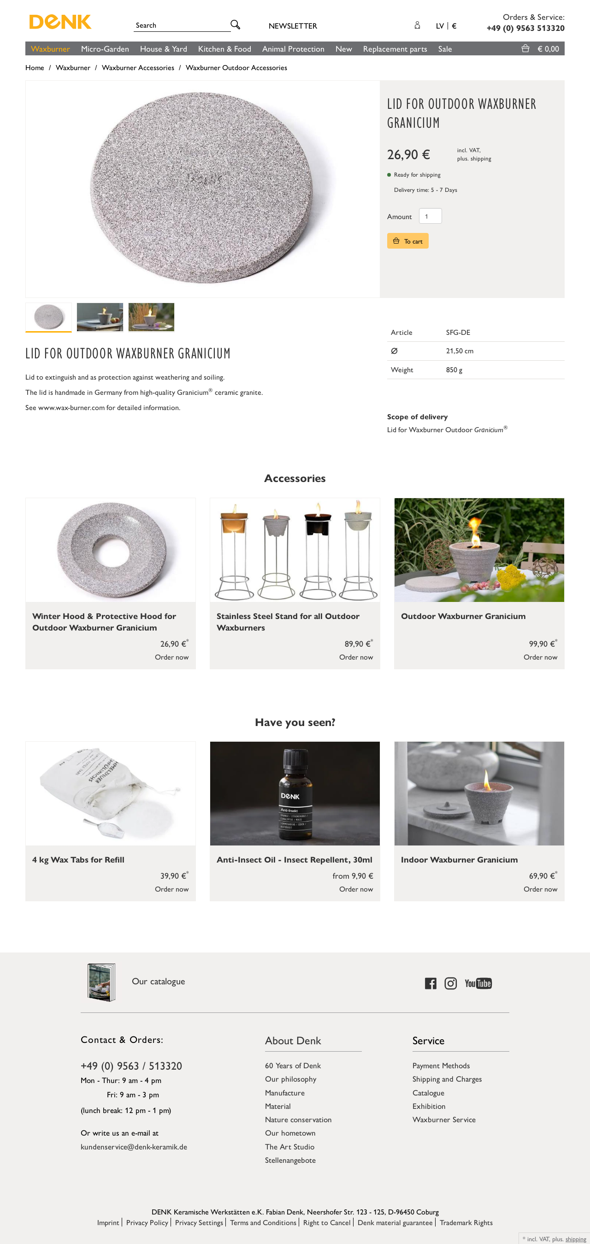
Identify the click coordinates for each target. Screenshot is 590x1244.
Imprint (108, 1222)
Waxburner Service (444, 1119)
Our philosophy (290, 1078)
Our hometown (290, 1132)
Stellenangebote (290, 1159)
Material (278, 1105)
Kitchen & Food (224, 48)
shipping (481, 158)
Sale (445, 48)
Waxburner (50, 48)
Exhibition (429, 1105)
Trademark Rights (466, 1222)
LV (446, 25)
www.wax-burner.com (71, 407)
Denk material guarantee (395, 1222)
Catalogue (428, 1092)
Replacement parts (395, 48)
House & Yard (163, 48)
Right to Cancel (327, 1222)
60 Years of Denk (293, 1065)
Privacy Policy (147, 1222)
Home (34, 67)
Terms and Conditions (263, 1222)
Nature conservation (298, 1119)
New (344, 48)
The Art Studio (289, 1146)
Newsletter (293, 25)
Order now (172, 656)
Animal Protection (293, 48)
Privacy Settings (199, 1222)
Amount (399, 216)
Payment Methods (441, 1065)
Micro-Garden (105, 48)
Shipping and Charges (447, 1078)
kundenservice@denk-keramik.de (134, 1146)
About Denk (293, 1040)
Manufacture (285, 1092)
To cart (408, 240)
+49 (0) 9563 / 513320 (131, 1065)
